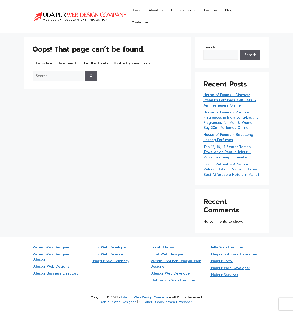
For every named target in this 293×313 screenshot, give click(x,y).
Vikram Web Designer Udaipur (51, 256)
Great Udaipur (162, 247)
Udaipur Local (221, 261)
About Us (156, 10)
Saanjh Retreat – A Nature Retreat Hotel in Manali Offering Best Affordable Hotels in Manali (231, 169)
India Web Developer (109, 247)
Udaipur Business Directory (56, 273)
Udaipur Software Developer (233, 254)
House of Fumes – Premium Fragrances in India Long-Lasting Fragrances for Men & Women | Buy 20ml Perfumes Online (231, 120)
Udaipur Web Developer (171, 273)
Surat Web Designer (168, 254)
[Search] (91, 76)
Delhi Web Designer (226, 247)
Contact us (140, 22)
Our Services (185, 10)
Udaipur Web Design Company (144, 297)
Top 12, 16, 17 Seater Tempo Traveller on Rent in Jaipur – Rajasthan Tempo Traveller (227, 152)
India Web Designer (108, 254)
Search (209, 47)
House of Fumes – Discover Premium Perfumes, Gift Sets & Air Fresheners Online (229, 100)
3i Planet (145, 302)
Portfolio (210, 10)
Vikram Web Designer (51, 247)
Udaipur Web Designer (52, 266)
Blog (228, 10)
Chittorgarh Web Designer (173, 280)
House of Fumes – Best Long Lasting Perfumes (228, 137)
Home (136, 10)
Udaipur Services (224, 275)
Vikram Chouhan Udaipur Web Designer (176, 263)
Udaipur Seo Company (110, 261)
